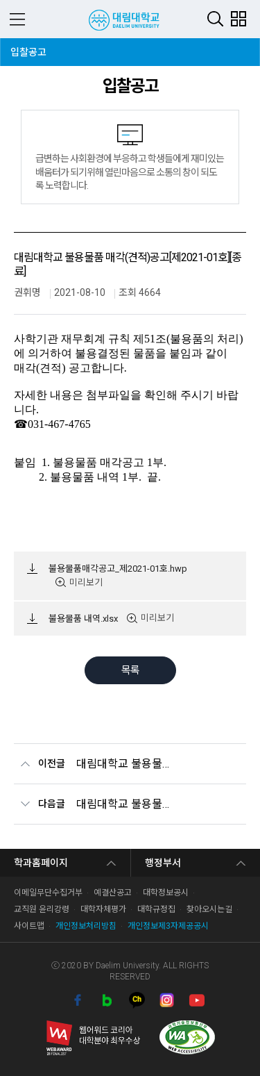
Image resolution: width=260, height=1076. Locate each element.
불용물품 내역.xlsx (83, 618)
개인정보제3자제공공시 (168, 926)
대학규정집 (156, 909)
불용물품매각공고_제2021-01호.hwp (118, 568)
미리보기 (86, 582)
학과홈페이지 (41, 862)
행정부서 (163, 862)
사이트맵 (29, 926)
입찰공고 (31, 48)
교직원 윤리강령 (41, 909)
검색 (215, 18)
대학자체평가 (103, 909)
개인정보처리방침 (85, 926)
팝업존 (238, 18)
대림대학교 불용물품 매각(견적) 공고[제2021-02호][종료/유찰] (123, 763)
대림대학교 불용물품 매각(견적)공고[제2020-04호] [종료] (123, 804)
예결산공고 (113, 892)
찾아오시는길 (209, 909)
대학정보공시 (166, 892)
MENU (17, 19)
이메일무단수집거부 (48, 892)
